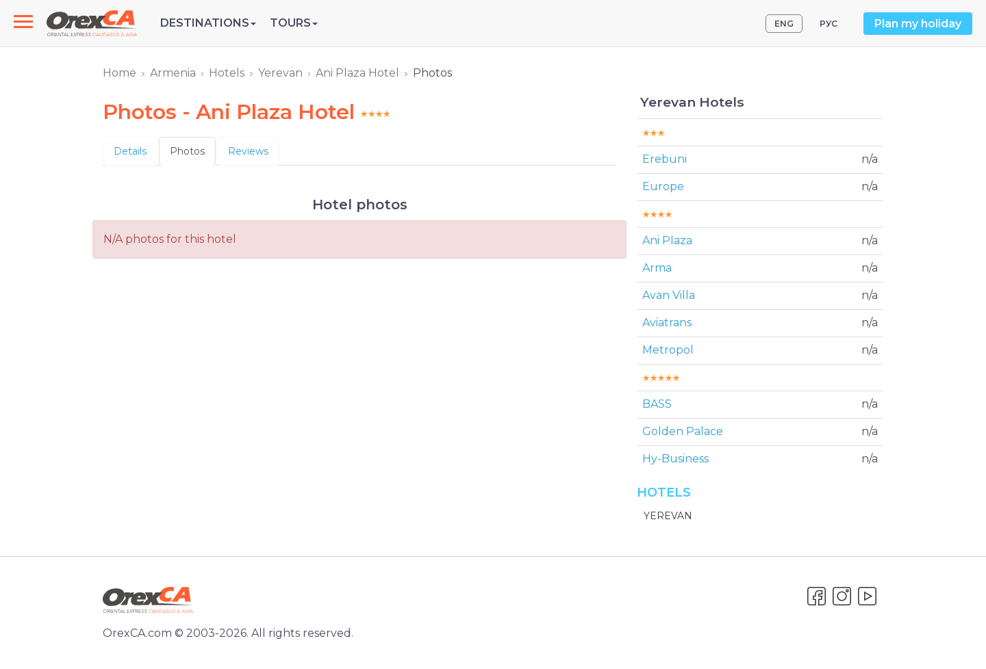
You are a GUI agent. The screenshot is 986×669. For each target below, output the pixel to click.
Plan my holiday (917, 23)
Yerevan (280, 72)
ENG (784, 23)
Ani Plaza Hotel (357, 72)
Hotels (226, 72)
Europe (663, 186)
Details (130, 151)
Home (119, 72)
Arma (657, 267)
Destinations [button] (208, 22)
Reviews (248, 151)
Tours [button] (294, 22)
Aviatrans (667, 322)
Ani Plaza (667, 240)
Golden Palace (682, 431)
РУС (828, 23)
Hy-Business (675, 458)
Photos (187, 151)
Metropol (668, 349)
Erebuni (664, 159)
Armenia (173, 72)
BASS (657, 403)
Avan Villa (668, 295)
